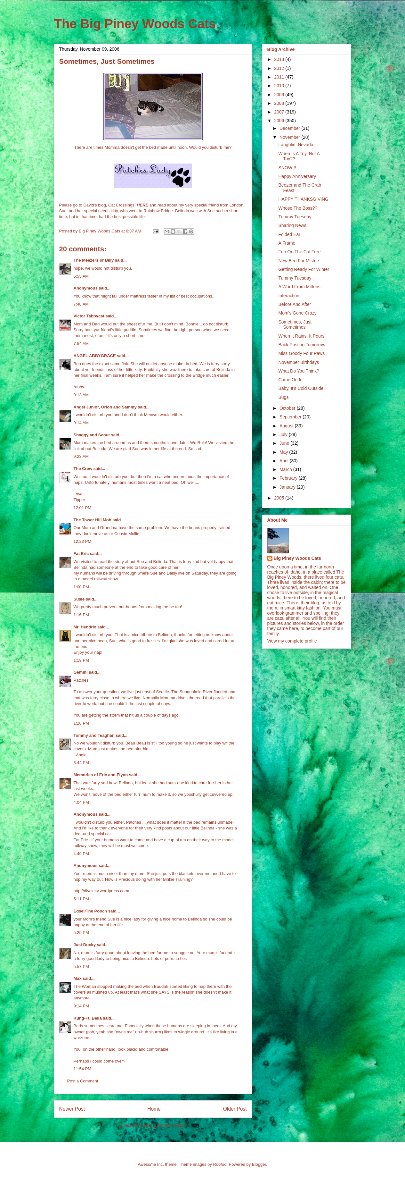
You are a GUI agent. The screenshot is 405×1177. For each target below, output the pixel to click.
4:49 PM (81, 853)
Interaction (288, 295)
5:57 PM (81, 966)
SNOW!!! (287, 167)
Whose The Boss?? (297, 208)
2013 (279, 59)
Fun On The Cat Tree (299, 251)
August (287, 425)
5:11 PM (81, 898)
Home (154, 1109)
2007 (279, 111)
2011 (279, 77)
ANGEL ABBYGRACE (95, 355)
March (286, 469)
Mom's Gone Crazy (297, 312)
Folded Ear (289, 234)
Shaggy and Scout (92, 435)
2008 (279, 103)
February (289, 478)
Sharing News (292, 225)
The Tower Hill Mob (92, 519)
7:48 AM (81, 304)
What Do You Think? (298, 371)
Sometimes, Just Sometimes (294, 324)
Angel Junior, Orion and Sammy (105, 407)
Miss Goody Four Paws (301, 353)
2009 (279, 94)
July (284, 434)
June (284, 443)
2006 (279, 120)
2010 (279, 85)
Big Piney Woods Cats (297, 558)
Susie (79, 599)
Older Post (235, 1109)
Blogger (259, 1164)
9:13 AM (81, 394)
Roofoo (219, 1164)
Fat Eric (81, 553)
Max (78, 978)
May (284, 452)
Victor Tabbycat (89, 316)
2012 (279, 68)
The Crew (83, 468)
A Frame (286, 243)
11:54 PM (83, 1068)
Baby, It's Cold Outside (300, 388)
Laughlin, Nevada (295, 144)
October (288, 408)
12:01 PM (83, 507)
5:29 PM (81, 932)
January (288, 487)
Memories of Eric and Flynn (101, 774)
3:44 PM (81, 762)
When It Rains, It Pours (301, 336)
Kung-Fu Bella (88, 1018)
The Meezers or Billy (94, 260)
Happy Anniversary (297, 176)
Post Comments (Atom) (165, 1125)
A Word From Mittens (299, 286)
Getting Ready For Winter (303, 269)
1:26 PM (81, 723)
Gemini (81, 672)
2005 (279, 497)
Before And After (294, 304)
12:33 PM (83, 541)
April (284, 460)
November (290, 137)
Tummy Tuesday (294, 216)
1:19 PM (81, 660)
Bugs (283, 397)
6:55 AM (81, 276)
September (291, 416)
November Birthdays (298, 362)
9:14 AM (81, 422)
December (290, 128)
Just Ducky (85, 944)
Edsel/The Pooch (90, 911)
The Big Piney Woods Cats (135, 24)
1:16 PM (81, 614)
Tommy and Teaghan (94, 735)
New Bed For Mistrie (298, 260)
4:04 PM (81, 802)
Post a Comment (82, 1081)
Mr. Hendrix (85, 627)
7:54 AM (81, 343)
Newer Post (72, 1109)
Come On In (290, 379)
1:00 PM (81, 586)
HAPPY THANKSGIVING (303, 199)
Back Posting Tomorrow (301, 344)
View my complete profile (292, 640)
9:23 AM (81, 456)
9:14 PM (81, 1006)
